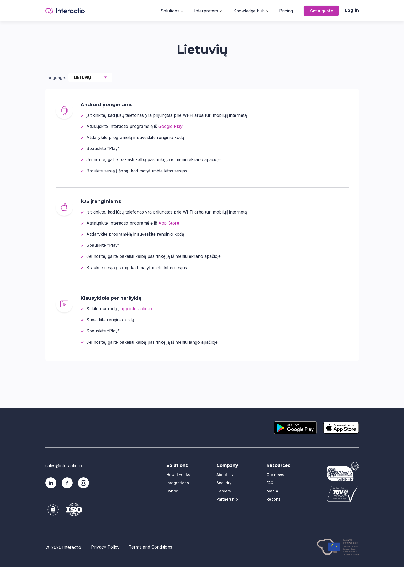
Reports (274, 499)
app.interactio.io (136, 308)
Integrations (177, 483)
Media (272, 491)
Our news (275, 474)
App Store (168, 223)
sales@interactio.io (63, 465)
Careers (223, 491)
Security (223, 483)
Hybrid (172, 491)
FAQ (270, 483)
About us (224, 474)
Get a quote (321, 10)
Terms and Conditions (150, 547)
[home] (65, 11)
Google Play (170, 126)
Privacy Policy (105, 547)
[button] (172, 10)
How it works (178, 474)
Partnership (227, 499)
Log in (352, 10)
